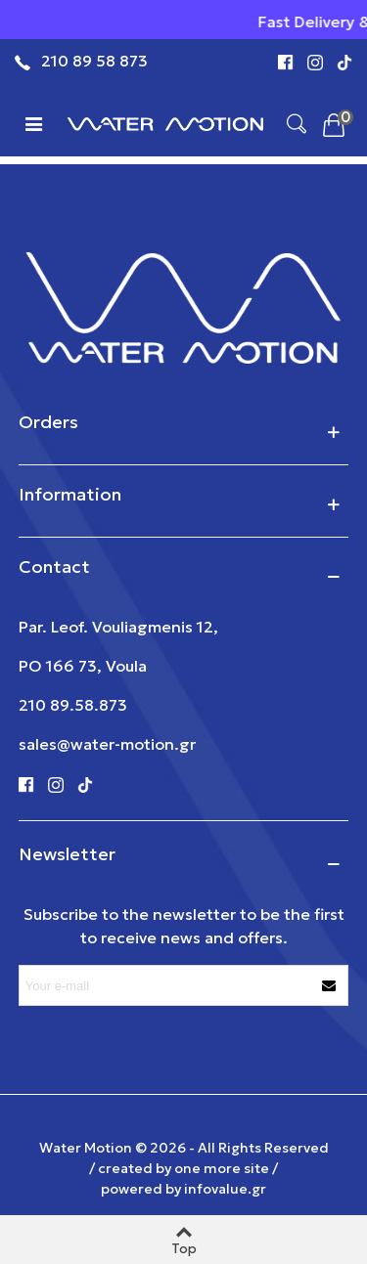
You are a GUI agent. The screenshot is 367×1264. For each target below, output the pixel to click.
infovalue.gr (225, 1189)
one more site (221, 1168)
